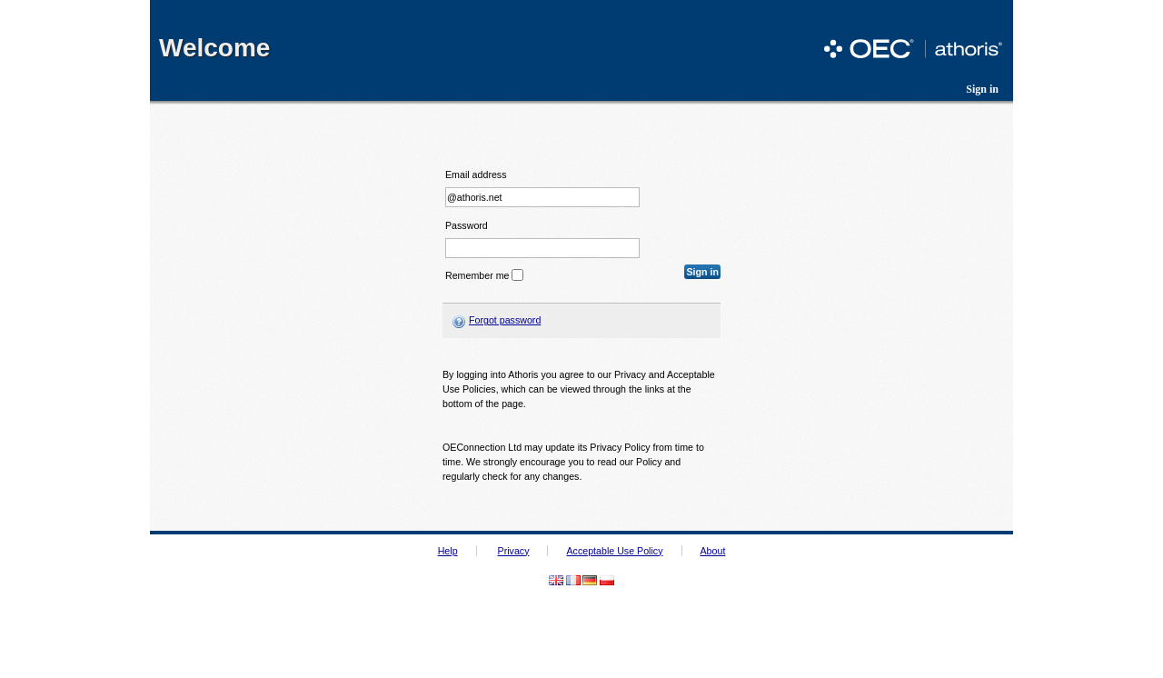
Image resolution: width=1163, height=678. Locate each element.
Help (448, 550)
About (713, 550)
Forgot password (505, 319)
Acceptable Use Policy (614, 550)
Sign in (982, 89)
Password (466, 226)
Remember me (477, 275)
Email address (476, 175)
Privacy (514, 550)
